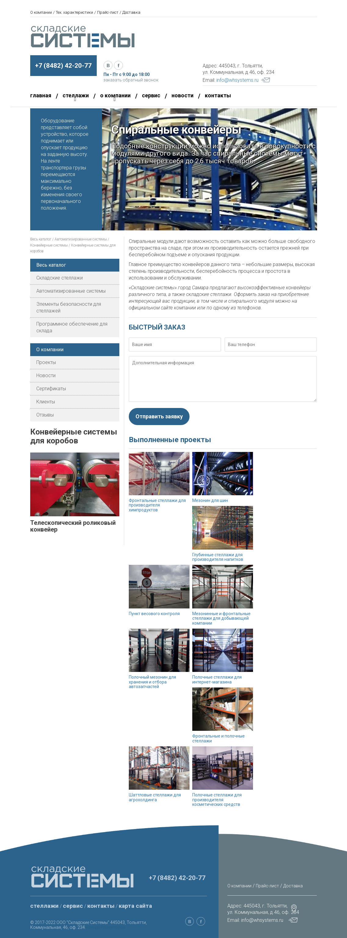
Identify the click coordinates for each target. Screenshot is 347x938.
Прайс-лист (107, 12)
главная (40, 95)
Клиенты (45, 402)
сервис (151, 95)
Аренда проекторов (105, 927)
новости (182, 95)
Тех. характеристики (74, 12)
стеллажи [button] (76, 97)
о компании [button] (115, 97)
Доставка (131, 12)
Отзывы (45, 415)
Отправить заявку (159, 416)
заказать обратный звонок (130, 80)
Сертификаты (51, 388)
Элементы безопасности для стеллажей (68, 307)
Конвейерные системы (49, 245)
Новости (46, 375)
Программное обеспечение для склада (71, 327)
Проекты (46, 362)
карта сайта (135, 905)
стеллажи (44, 905)
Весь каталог (40, 239)
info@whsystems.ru (237, 80)
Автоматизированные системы (81, 239)
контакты (218, 95)
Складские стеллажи (59, 278)
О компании (41, 12)
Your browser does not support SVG (265, 80)
